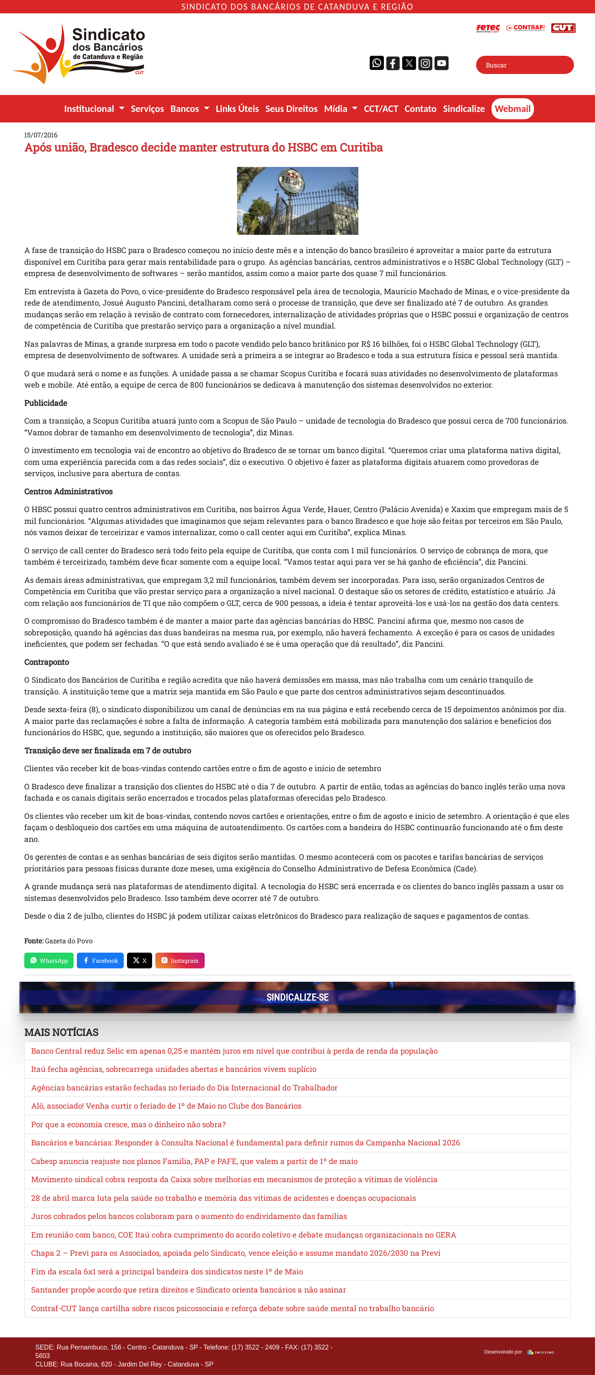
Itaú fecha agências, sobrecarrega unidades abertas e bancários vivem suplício (173, 1069)
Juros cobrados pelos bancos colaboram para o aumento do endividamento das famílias (189, 1216)
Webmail (513, 108)
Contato (421, 108)
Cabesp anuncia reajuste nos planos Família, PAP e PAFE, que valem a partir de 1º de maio (194, 1161)
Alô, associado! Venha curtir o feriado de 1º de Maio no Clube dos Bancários (166, 1106)
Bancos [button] (186, 108)
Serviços (147, 108)
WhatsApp (49, 960)
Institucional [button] (90, 108)
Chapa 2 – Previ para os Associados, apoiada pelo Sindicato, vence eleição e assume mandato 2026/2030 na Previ (235, 1253)
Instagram (180, 960)
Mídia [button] (336, 108)
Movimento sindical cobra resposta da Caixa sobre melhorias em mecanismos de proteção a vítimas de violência (234, 1179)
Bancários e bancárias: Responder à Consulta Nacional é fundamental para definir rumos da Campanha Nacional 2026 (245, 1142)
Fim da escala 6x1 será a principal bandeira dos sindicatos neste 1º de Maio (167, 1271)
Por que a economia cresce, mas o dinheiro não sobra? (128, 1124)
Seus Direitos (291, 108)
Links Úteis (237, 108)
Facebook (100, 960)
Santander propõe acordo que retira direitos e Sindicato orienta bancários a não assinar (188, 1289)
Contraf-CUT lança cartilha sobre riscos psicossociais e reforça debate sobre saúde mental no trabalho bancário (232, 1308)
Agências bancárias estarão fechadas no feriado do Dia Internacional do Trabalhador (184, 1087)
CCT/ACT (381, 108)
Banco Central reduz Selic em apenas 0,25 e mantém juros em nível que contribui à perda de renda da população (234, 1051)
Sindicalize (464, 108)
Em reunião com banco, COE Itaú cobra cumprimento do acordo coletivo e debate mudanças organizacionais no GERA (243, 1234)
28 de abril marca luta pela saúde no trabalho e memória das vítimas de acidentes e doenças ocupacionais (223, 1198)
